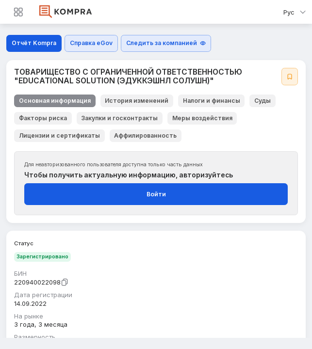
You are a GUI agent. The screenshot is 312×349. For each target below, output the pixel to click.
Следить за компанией (166, 43)
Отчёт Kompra (34, 43)
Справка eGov (91, 43)
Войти (156, 194)
